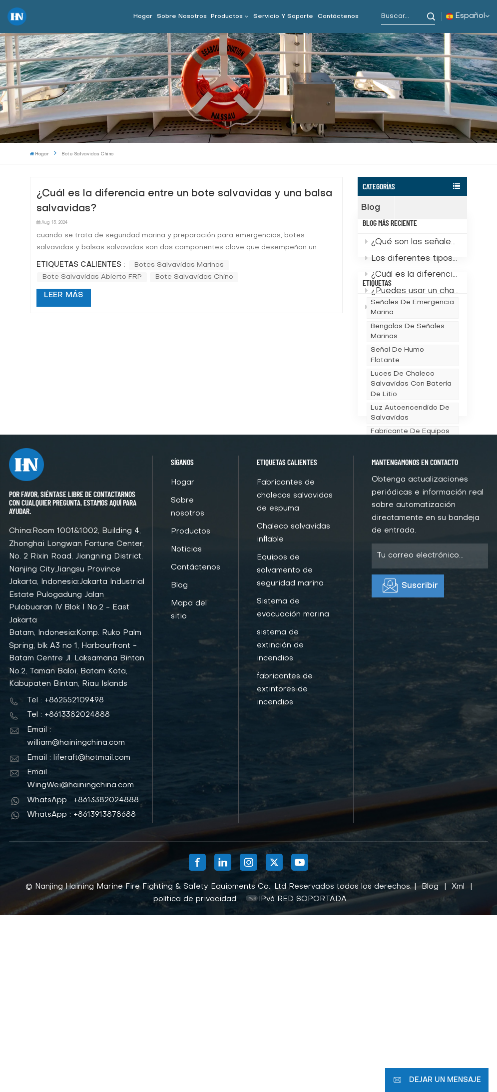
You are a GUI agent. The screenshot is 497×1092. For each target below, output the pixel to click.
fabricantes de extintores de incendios (285, 866)
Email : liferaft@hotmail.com (78, 934)
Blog (378, 207)
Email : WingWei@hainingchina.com (80, 956)
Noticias (186, 726)
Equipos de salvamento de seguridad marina (290, 747)
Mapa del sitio (189, 787)
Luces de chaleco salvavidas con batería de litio (411, 463)
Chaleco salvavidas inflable (293, 710)
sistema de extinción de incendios (280, 822)
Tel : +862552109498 (65, 877)
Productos (227, 16)
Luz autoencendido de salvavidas (410, 492)
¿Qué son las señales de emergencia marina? (412, 258)
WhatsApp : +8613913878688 (81, 992)
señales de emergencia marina (412, 387)
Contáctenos (338, 16)
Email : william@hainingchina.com (76, 914)
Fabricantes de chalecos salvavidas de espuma (295, 672)
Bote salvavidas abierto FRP (92, 277)
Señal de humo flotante (397, 434)
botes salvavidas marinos (179, 265)
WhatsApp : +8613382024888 (83, 977)
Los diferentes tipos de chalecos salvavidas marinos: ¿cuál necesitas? (412, 274)
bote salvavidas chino (194, 277)
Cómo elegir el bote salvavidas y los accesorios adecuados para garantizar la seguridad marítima (412, 323)
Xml (458, 1063)
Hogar (142, 16)
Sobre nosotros (182, 16)
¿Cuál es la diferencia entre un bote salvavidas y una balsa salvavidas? (412, 291)
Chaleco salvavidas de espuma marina (411, 573)
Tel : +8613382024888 (68, 892)
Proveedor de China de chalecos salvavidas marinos (411, 544)
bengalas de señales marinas (408, 410)
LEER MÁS (63, 295)
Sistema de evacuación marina (293, 785)
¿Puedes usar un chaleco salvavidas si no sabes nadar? (412, 307)
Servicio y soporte (283, 16)
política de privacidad (194, 1076)
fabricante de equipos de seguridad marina (410, 516)
